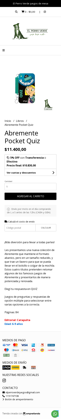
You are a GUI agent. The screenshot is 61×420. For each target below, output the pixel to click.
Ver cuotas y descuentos (21, 172)
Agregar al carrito (30, 196)
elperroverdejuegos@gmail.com (21, 392)
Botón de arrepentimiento (17, 399)
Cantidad (8, 181)
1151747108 (10, 395)
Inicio (8, 121)
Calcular (46, 227)
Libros (20, 121)
